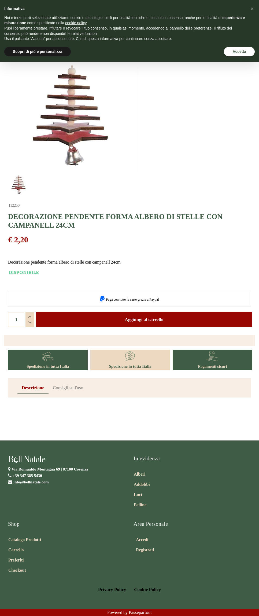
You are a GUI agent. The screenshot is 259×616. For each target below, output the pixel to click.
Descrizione (33, 387)
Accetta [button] (239, 51)
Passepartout (140, 612)
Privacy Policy (112, 589)
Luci (138, 494)
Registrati (145, 550)
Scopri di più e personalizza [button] (37, 51)
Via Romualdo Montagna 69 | (50, 469)
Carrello (16, 550)
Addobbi (142, 484)
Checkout (17, 570)
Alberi (140, 474)
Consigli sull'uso (68, 387)
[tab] (33, 388)
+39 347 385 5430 (27, 475)
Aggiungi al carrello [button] (144, 319)
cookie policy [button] (75, 23)
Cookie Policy (147, 589)
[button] (252, 8)
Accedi (142, 539)
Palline (140, 504)
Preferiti (16, 560)
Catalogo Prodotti (24, 539)
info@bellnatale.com (31, 482)
